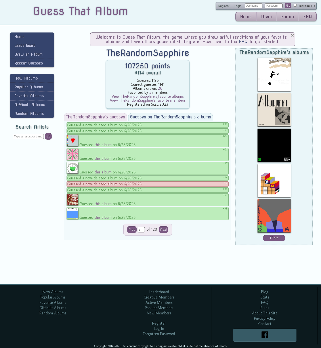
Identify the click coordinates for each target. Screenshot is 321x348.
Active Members (158, 302)
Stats (264, 297)
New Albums (26, 78)
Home (246, 16)
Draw (266, 16)
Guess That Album (80, 11)
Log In (159, 328)
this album (103, 144)
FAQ (307, 16)
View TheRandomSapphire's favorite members (147, 100)
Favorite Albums (29, 95)
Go (288, 6)
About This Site (264, 313)
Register (223, 6)
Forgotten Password (159, 333)
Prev (131, 230)
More (274, 238)
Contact (264, 323)
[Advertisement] (32, 213)
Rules (264, 307)
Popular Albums (28, 87)
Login (237, 6)
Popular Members (159, 307)
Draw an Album (28, 54)
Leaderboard (25, 45)
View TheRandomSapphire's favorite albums (148, 96)
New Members (159, 313)
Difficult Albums (29, 104)
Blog (264, 291)
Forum (287, 16)
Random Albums (29, 113)
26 (160, 88)
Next (163, 230)
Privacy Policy (264, 318)
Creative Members (159, 297)
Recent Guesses (28, 63)
